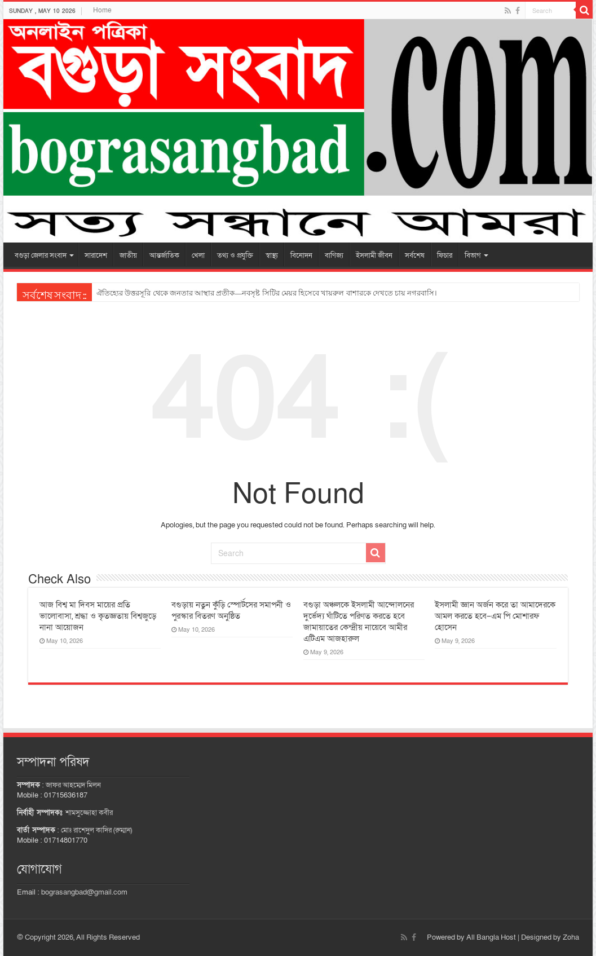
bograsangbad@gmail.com (84, 892)
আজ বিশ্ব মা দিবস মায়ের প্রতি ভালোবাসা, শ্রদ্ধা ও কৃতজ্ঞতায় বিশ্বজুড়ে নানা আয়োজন (97, 616)
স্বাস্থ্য (272, 255)
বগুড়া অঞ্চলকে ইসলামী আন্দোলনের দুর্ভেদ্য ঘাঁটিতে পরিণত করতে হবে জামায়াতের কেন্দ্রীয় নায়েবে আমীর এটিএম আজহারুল (358, 621)
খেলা (198, 255)
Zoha (571, 937)
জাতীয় (128, 255)
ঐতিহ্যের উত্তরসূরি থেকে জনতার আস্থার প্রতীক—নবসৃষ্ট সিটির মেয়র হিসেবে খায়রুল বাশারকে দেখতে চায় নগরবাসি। (266, 293)
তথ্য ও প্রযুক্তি (235, 255)
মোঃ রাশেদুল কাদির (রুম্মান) (96, 830)
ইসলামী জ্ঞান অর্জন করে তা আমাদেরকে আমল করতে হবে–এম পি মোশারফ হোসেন (495, 616)
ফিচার (444, 255)
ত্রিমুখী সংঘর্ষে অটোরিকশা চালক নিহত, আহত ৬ (166, 293)
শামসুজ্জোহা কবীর (89, 813)
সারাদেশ (96, 255)
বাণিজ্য (334, 255)
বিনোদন (301, 255)
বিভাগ (473, 255)
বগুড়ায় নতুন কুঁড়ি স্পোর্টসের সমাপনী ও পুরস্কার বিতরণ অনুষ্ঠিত (231, 610)
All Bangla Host (491, 937)
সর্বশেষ (415, 255)
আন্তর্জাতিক (164, 255)
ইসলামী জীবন (374, 255)
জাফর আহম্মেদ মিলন (73, 785)
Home (102, 10)
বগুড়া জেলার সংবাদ (41, 255)
